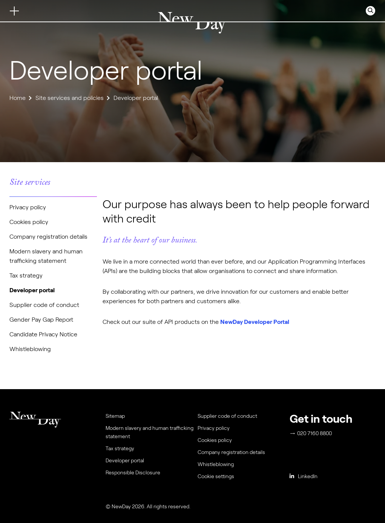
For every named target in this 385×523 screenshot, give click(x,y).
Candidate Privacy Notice (43, 334)
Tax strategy (26, 275)
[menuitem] (242, 478)
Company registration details (48, 236)
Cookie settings (216, 476)
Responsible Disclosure (133, 472)
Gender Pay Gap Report (41, 319)
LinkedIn (304, 476)
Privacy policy (27, 207)
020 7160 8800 (311, 433)
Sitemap (115, 416)
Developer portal (32, 290)
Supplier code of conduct (44, 305)
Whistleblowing (30, 349)
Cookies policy (28, 222)
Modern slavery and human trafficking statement (149, 432)
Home (17, 98)
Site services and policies (69, 98)
